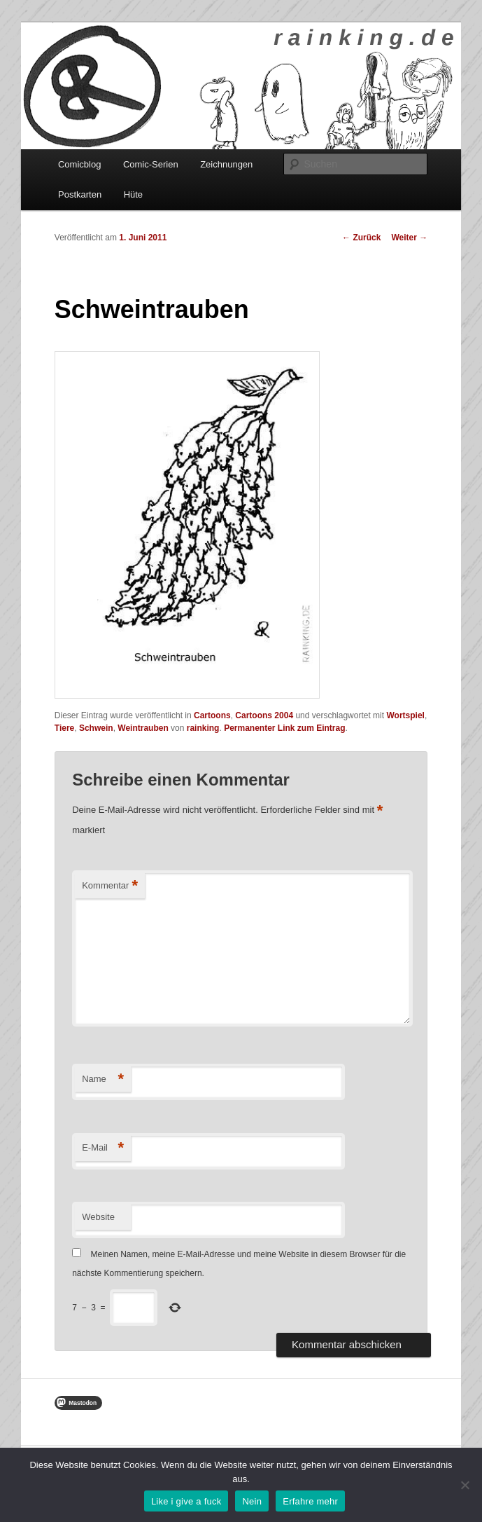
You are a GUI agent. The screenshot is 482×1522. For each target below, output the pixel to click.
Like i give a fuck (186, 1501)
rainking (203, 728)
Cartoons (212, 715)
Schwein (96, 728)
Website (98, 1217)
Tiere (64, 728)
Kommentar (110, 886)
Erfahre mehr (310, 1501)
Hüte (133, 194)
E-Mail (103, 1148)
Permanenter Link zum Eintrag (284, 728)
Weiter (409, 237)
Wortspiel (405, 715)
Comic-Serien (150, 164)
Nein (252, 1501)
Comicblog (79, 164)
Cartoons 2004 (264, 715)
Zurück (361, 237)
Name (103, 1079)
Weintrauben (143, 728)
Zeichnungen (226, 164)
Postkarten (79, 194)
